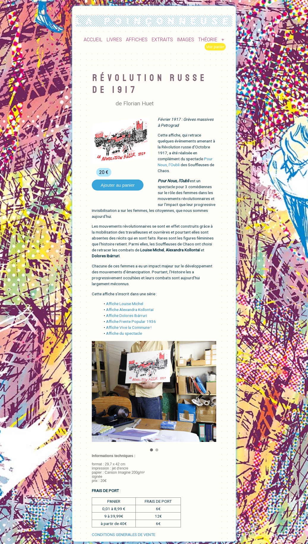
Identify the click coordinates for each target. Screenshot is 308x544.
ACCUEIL (93, 39)
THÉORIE (207, 39)
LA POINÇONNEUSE (154, 21)
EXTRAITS (162, 39)
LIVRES (114, 39)
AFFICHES (137, 39)
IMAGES (185, 39)
